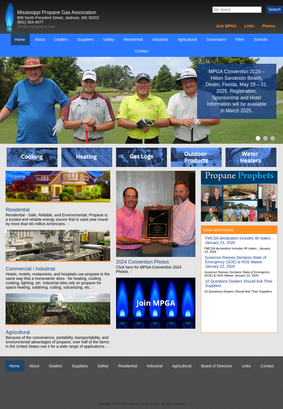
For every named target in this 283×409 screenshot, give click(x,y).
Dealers (61, 39)
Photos (268, 26)
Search (275, 9)
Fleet (239, 39)
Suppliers (85, 39)
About (40, 39)
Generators (216, 39)
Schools (261, 39)
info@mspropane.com (36, 26)
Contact (141, 51)
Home (20, 39)
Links (249, 26)
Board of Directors (216, 366)
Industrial (160, 39)
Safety (108, 39)
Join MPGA (226, 26)
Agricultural (187, 39)
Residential (133, 39)
